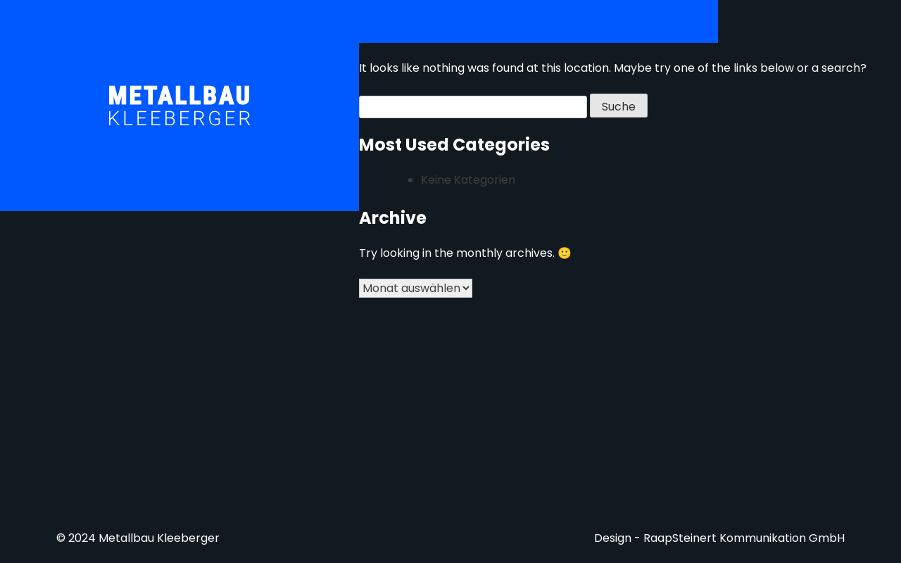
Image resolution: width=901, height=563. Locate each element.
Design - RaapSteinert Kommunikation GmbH (719, 538)
